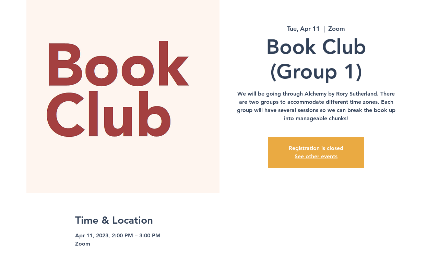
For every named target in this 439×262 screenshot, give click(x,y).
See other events (316, 156)
